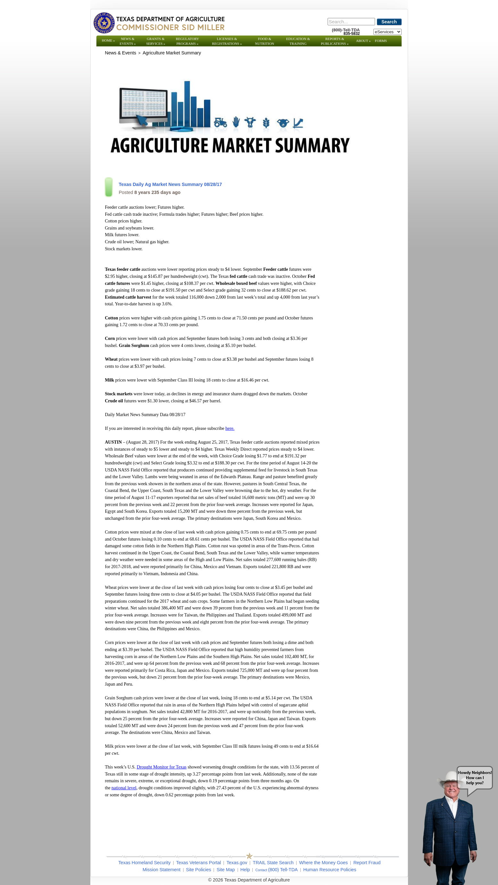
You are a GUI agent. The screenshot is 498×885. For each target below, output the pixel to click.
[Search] (351, 21)
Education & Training (298, 41)
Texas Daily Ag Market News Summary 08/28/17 (170, 184)
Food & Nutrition (264, 41)
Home (108, 40)
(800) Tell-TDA (283, 869)
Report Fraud (366, 862)
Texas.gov (236, 862)
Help (245, 869)
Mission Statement (161, 869)
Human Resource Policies (329, 869)
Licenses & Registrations (227, 41)
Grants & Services (155, 41)
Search (389, 21)
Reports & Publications (334, 41)
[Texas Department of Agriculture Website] (159, 22)
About (363, 41)
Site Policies (198, 869)
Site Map (225, 869)
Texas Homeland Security (144, 862)
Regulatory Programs (187, 41)
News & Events (127, 41)
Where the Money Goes (323, 862)
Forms (381, 41)
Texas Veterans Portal (198, 862)
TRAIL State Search (273, 862)
